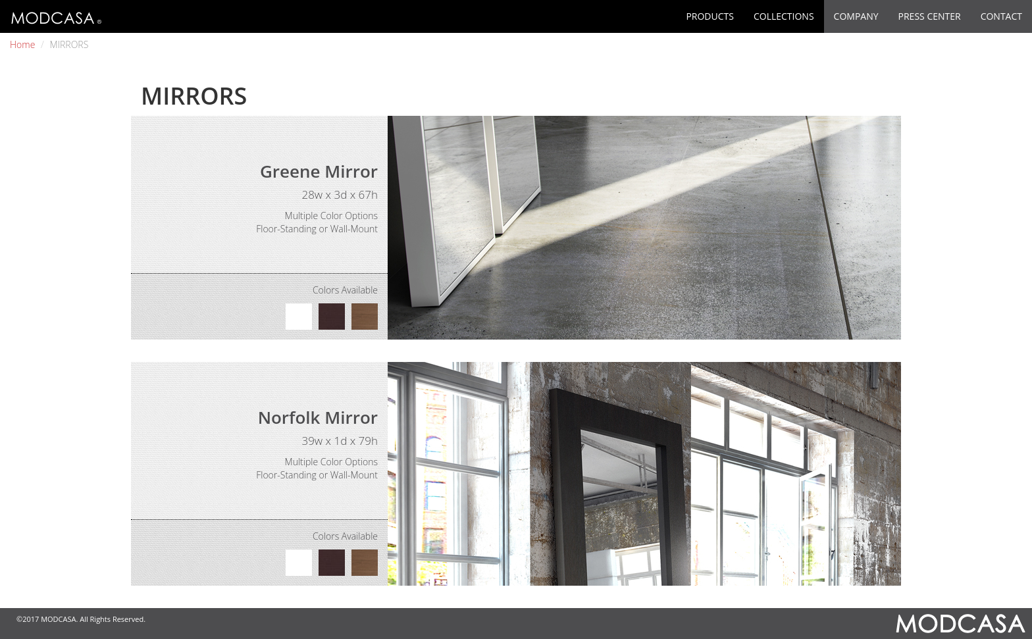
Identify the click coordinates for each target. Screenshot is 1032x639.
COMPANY (856, 16)
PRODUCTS (710, 16)
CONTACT (1001, 16)
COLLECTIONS (784, 16)
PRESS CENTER (929, 16)
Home (22, 44)
